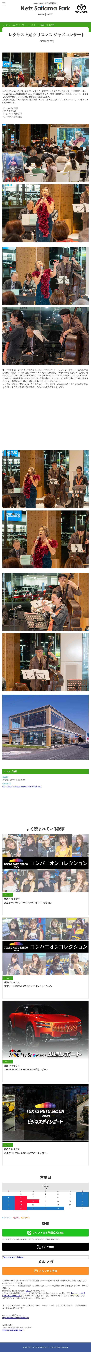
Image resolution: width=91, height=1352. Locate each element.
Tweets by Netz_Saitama (12, 1257)
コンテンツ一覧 (18, 25)
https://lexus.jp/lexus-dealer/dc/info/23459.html (21, 786)
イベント (32, 25)
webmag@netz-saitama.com (12, 1330)
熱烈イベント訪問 (47, 25)
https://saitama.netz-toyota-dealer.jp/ (15, 1318)
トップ (4, 25)
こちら (28, 1291)
